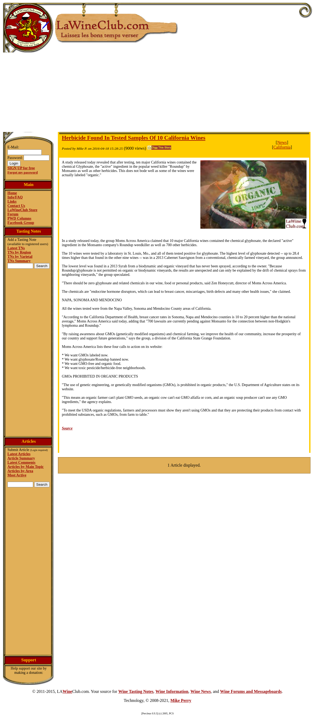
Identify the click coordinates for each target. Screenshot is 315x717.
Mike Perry (180, 700)
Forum (12, 214)
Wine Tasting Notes (135, 691)
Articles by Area (20, 471)
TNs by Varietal (19, 257)
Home (12, 193)
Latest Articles (19, 454)
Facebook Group (20, 223)
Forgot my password (22, 172)
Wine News (201, 691)
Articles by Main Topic (25, 467)
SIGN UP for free (21, 168)
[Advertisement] (157, 92)
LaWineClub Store (22, 210)
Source (67, 428)
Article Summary (21, 458)
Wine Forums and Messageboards (251, 691)
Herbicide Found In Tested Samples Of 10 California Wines (133, 138)
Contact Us (16, 206)
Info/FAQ (15, 197)
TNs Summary (19, 261)
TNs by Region (19, 252)
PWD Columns (19, 218)
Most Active (16, 475)
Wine (67, 691)
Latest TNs (16, 248)
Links (11, 201)
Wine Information (172, 691)
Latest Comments (21, 462)
